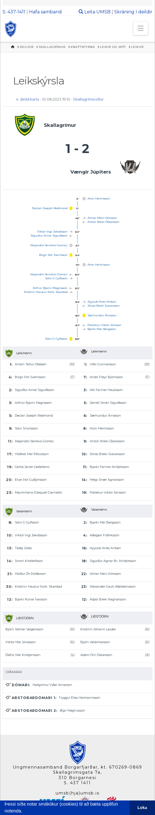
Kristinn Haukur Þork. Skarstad (46, 292)
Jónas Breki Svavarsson (103, 305)
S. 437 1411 (77, 782)
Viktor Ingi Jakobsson (52, 231)
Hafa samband (45, 12)
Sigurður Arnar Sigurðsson (49, 235)
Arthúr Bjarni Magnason (50, 288)
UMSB (103, 12)
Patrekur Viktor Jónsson (104, 325)
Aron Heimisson (98, 198)
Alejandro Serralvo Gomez (49, 245)
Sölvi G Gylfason (56, 278)
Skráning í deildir (133, 12)
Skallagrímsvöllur (88, 99)
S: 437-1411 (14, 12)
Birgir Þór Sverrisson (53, 255)
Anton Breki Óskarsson (103, 222)
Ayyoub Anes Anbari (101, 301)
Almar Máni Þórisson (102, 218)
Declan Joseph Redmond (50, 208)
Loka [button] (142, 807)
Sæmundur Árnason (102, 315)
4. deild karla (27, 99)
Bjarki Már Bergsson (101, 329)
